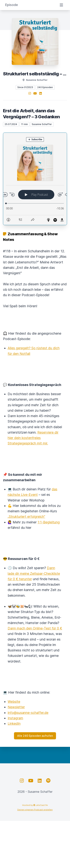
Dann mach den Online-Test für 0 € (35, 628)
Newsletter (16, 707)
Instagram (15, 718)
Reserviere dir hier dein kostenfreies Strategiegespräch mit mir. (33, 437)
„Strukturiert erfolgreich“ (26, 517)
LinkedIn (14, 723)
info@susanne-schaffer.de (28, 713)
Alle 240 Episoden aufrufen (35, 735)
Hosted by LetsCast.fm (35, 805)
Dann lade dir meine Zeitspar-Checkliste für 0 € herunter (34, 573)
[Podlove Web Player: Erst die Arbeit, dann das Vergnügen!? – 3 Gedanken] (35, 179)
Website (14, 702)
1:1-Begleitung (49, 522)
